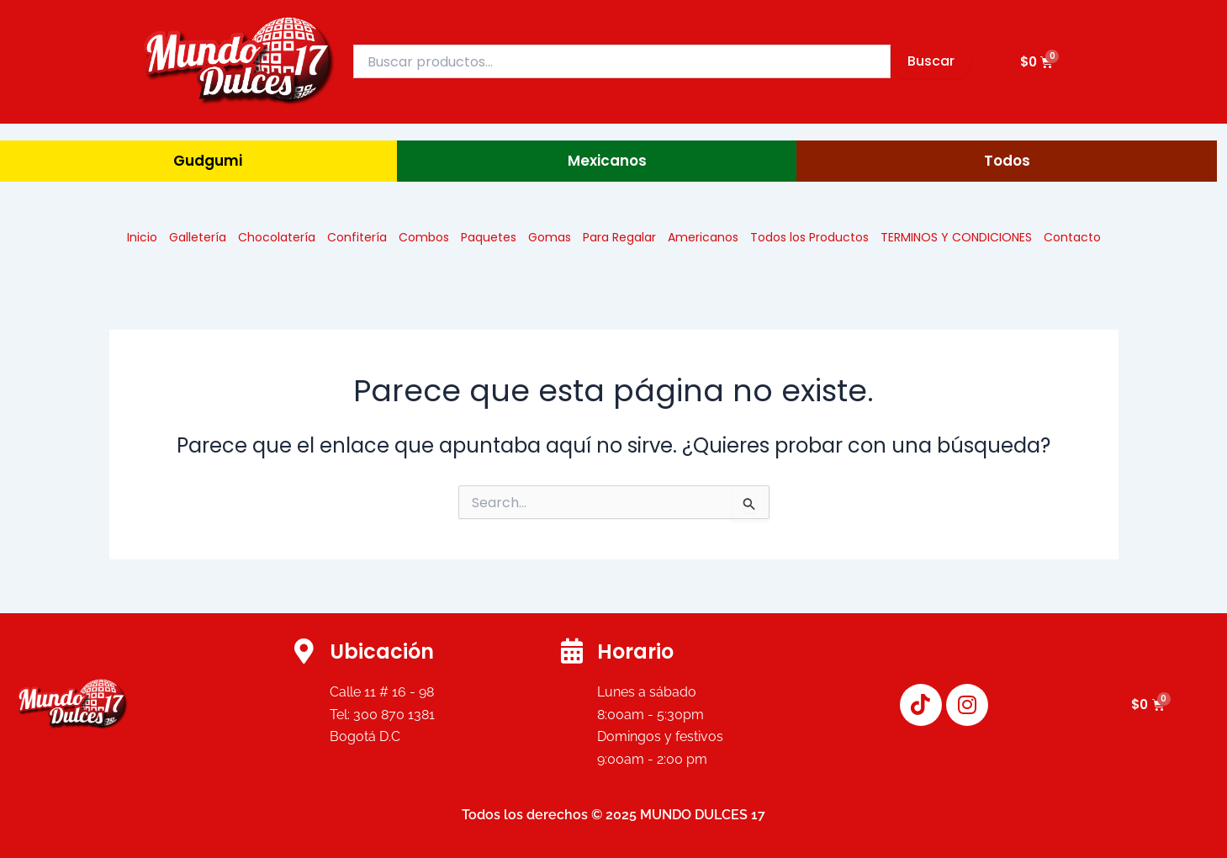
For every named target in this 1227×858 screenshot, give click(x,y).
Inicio (142, 237)
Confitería (357, 237)
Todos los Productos (809, 237)
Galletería (197, 237)
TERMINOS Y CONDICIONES (956, 237)
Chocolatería (276, 237)
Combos (424, 237)
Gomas (549, 237)
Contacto (1072, 237)
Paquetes (488, 237)
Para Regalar (619, 237)
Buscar (931, 61)
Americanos (703, 237)
